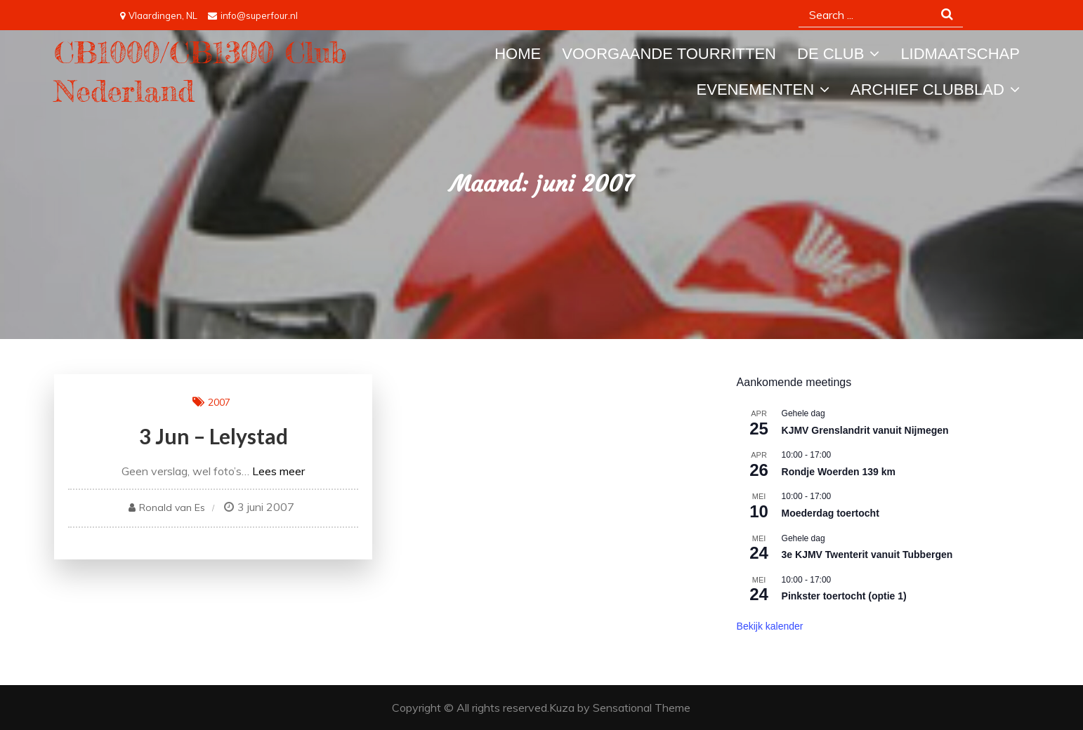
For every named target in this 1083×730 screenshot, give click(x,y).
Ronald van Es (172, 507)
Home (517, 53)
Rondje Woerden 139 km (838, 471)
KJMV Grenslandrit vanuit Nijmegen (865, 430)
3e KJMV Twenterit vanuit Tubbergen (867, 554)
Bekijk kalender (770, 626)
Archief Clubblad (927, 89)
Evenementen (755, 89)
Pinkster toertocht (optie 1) (844, 596)
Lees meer (278, 471)
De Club (830, 53)
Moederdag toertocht (830, 513)
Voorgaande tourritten (669, 53)
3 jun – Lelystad (213, 436)
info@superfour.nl (253, 15)
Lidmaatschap (960, 53)
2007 (219, 402)
